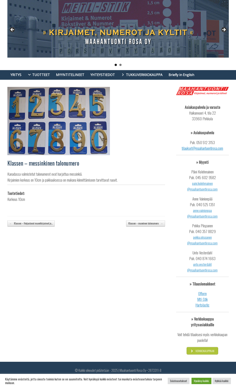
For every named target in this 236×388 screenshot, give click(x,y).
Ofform (202, 293)
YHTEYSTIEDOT (102, 75)
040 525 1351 (205, 204)
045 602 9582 (205, 177)
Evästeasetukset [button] (178, 381)
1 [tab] (116, 65)
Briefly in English (181, 75)
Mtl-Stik (202, 299)
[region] (118, 35)
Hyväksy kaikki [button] (201, 381)
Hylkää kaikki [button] (221, 381)
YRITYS (15, 75)
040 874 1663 (205, 258)
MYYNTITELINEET (70, 75)
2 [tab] (120, 65)
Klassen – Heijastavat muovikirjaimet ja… (31, 223)
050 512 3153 (205, 142)
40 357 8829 (206, 231)
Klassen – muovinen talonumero (145, 223)
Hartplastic (202, 305)
